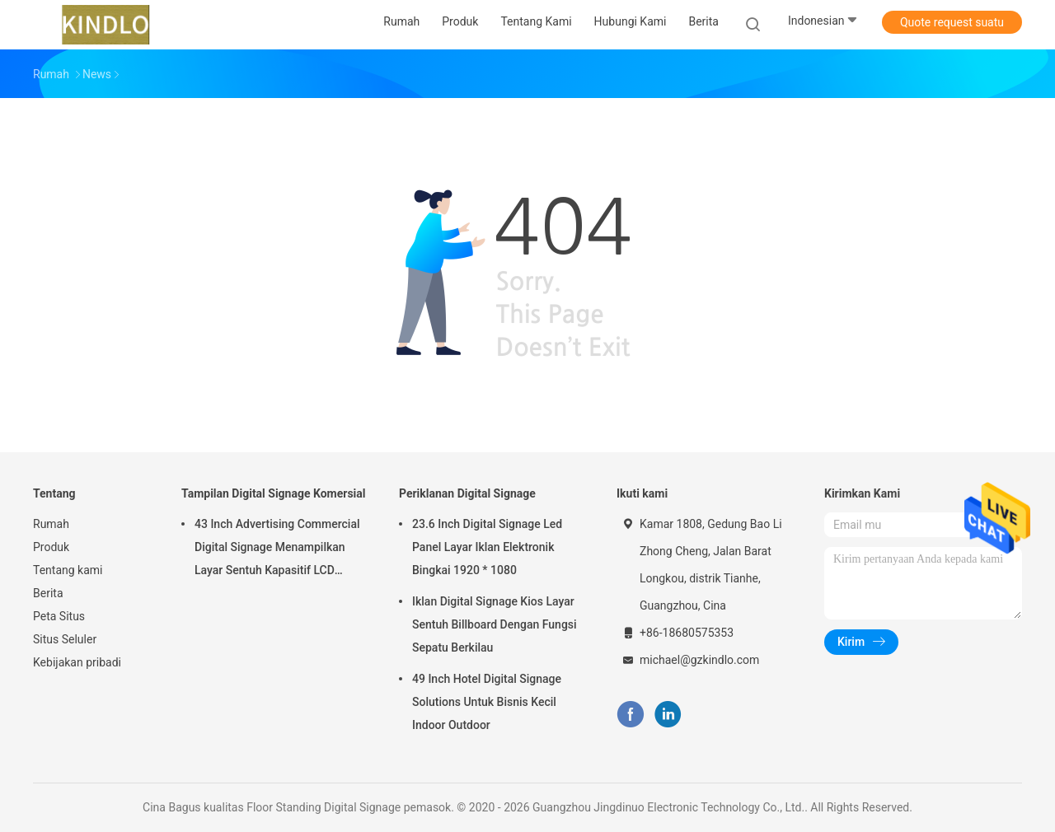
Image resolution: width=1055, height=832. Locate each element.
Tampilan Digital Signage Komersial (273, 493)
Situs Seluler (64, 639)
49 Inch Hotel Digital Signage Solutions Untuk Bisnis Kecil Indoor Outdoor (486, 702)
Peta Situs (59, 616)
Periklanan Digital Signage (467, 493)
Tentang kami (68, 570)
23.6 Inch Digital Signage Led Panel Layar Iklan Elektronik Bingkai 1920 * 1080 (487, 547)
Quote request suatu (952, 22)
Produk (51, 547)
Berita (48, 593)
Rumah (51, 524)
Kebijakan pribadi (77, 662)
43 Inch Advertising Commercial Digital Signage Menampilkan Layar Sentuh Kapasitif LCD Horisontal (277, 549)
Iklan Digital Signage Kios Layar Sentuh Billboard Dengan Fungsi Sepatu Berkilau (494, 624)
